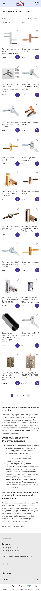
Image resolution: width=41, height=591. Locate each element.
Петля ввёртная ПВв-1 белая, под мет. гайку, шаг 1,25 (30, 86)
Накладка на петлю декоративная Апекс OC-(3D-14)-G (10, 193)
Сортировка (12, 22)
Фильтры (30, 22)
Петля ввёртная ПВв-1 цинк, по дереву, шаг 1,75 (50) (10, 264)
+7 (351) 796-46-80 (10, 548)
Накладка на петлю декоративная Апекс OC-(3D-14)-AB (29, 228)
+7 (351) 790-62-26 (10, 551)
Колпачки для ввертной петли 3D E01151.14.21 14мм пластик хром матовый (9, 337)
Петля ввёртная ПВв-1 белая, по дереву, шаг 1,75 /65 (10, 124)
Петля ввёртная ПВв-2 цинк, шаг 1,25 (30, 334)
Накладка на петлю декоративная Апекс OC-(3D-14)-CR (10, 299)
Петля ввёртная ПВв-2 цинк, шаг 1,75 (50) (30, 159)
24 (23, 395)
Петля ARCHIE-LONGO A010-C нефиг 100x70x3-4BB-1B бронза (10, 376)
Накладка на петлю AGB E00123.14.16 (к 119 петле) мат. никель (30, 299)
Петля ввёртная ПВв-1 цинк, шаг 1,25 (10, 227)
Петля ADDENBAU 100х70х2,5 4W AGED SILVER (29, 375)
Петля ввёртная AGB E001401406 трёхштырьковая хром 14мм (10, 87)
